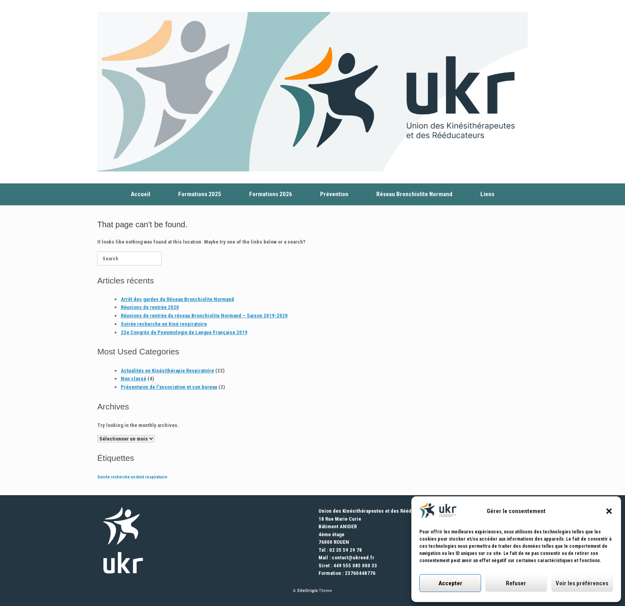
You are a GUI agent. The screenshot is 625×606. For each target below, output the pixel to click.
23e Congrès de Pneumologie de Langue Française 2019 (184, 332)
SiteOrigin (307, 590)
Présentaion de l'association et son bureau (169, 387)
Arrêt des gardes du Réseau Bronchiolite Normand (177, 299)
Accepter (450, 583)
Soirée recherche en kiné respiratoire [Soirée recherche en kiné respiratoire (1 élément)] (132, 477)
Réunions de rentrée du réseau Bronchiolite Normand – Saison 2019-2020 (204, 316)
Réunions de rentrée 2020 (150, 307)
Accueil (140, 194)
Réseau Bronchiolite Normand (414, 194)
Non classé (133, 379)
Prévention (334, 194)
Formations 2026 (270, 194)
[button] (609, 511)
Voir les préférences (582, 583)
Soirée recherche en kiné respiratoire (164, 324)
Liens (487, 194)
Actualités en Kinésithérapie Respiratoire (167, 371)
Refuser (516, 583)
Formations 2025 (199, 194)
